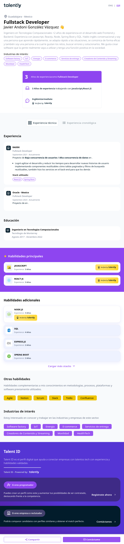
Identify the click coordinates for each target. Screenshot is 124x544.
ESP (118, 5)
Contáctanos (107, 521)
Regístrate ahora (104, 494)
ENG (110, 5)
